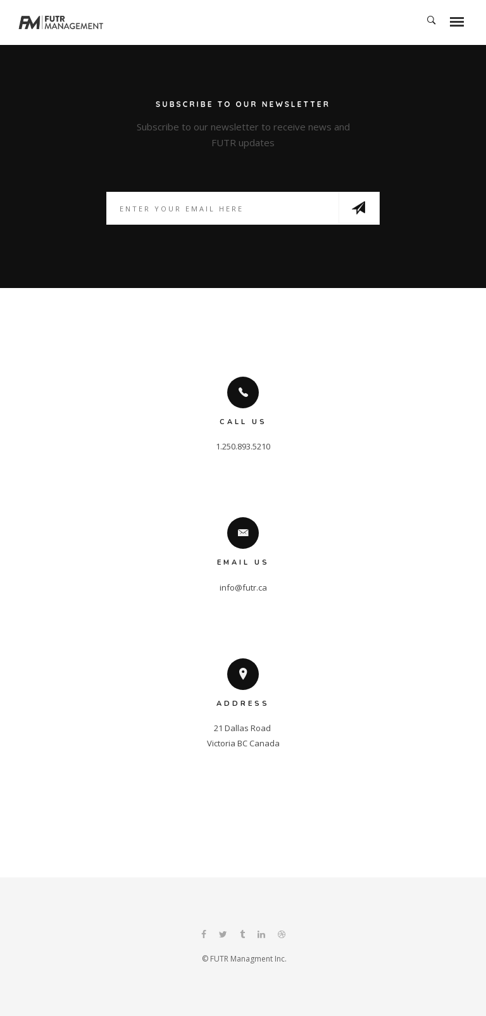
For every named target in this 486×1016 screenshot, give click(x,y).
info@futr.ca (243, 587)
